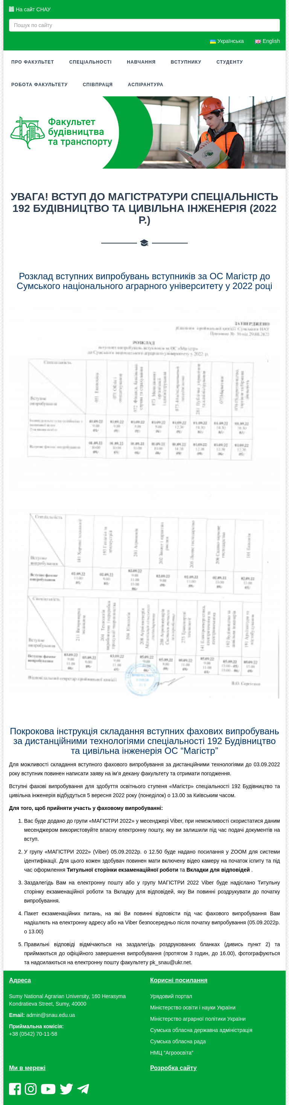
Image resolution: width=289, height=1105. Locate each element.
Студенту (229, 62)
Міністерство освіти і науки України (193, 1008)
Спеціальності (90, 62)
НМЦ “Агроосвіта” (171, 1053)
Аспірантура (146, 84)
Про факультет (32, 62)
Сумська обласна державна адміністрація (201, 1030)
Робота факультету (39, 84)
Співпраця (98, 84)
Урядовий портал (171, 996)
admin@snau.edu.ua (50, 1015)
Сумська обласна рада (178, 1041)
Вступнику (186, 62)
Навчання (141, 62)
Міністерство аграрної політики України (198, 1019)
